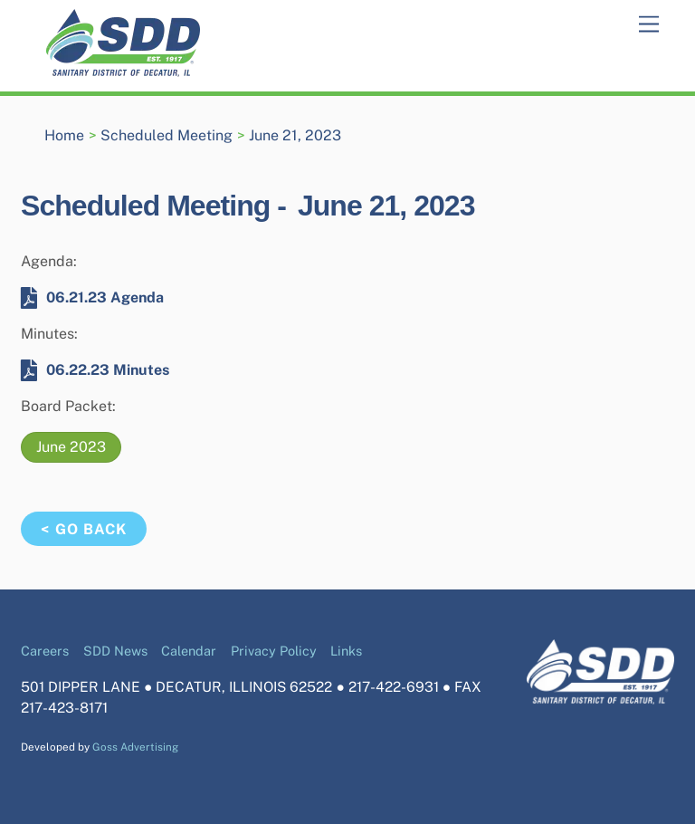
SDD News (115, 650)
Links (346, 650)
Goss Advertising (135, 747)
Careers (45, 650)
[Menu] (649, 25)
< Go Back (83, 529)
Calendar (188, 650)
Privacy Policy (274, 650)
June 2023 (71, 446)
